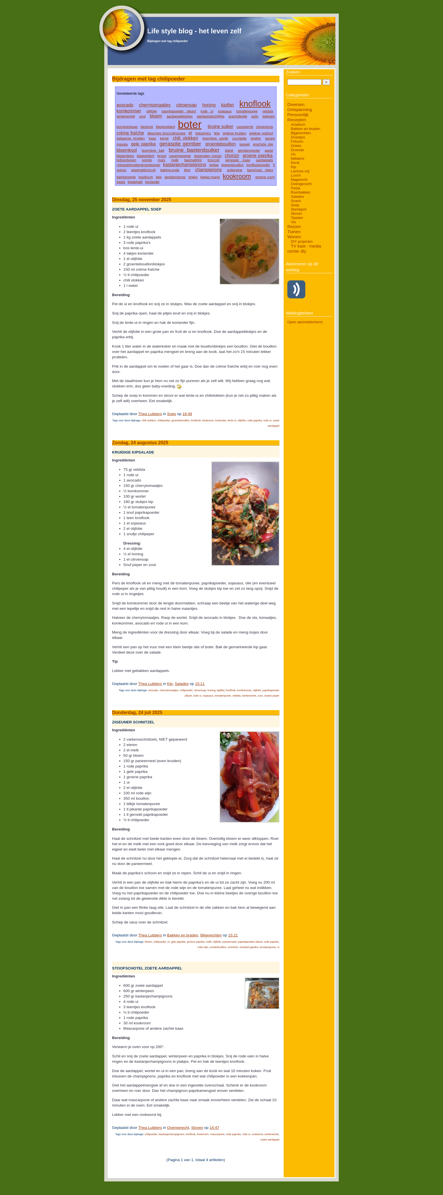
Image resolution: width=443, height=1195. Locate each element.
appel (269, 151)
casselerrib (244, 127)
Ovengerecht (178, 1127)
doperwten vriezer (208, 156)
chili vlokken (185, 138)
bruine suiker (220, 126)
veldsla (267, 111)
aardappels (264, 160)
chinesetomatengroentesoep (138, 165)
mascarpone (217, 1134)
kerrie (164, 138)
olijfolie (151, 111)
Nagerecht (299, 179)
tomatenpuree (247, 111)
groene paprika (258, 155)
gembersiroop (175, 177)
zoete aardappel (269, 1139)
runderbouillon (218, 947)
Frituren (297, 141)
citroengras (264, 127)
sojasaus (224, 111)
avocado (125, 105)
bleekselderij (165, 127)
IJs (293, 154)
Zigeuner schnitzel (133, 722)
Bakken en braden (182, 935)
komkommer (129, 111)
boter (190, 124)
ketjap (214, 165)
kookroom (237, 176)
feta (217, 133)
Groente (297, 150)
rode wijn (202, 947)
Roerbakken (300, 192)
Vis (293, 222)
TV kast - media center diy (304, 248)
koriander (152, 182)
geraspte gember (180, 144)
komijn (147, 160)
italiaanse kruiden (131, 138)
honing (209, 105)
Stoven (197, 1127)
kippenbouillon (233, 165)
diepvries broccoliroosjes (166, 133)
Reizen (294, 226)
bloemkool (127, 150)
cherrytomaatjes (155, 105)
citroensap (186, 105)
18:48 (187, 414)
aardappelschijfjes (210, 116)
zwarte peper (271, 695)
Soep (171, 414)
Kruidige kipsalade (133, 452)
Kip (170, 684)
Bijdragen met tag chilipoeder (167, 41)
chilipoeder (163, 420)
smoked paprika (249, 947)
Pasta (295, 188)
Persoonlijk (298, 114)
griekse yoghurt (261, 133)
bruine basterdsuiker (194, 150)
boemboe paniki (215, 138)
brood (161, 156)
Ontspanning (299, 109)
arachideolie (238, 116)
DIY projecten (301, 241)
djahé (229, 151)
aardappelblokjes (179, 116)
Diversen (296, 104)
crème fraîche (130, 133)
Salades (182, 684)
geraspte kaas (237, 160)
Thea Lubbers (150, 414)
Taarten (297, 218)
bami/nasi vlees (260, 170)
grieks (193, 177)
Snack (296, 201)
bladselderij (145, 156)
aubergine (234, 170)
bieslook (146, 127)
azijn (254, 116)
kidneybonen (126, 160)
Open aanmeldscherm (305, 322)
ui (278, 947)
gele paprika (143, 144)
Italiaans (297, 158)
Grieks (296, 146)
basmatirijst (193, 160)
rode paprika (254, 420)
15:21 (233, 935)
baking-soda (169, 170)
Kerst (295, 163)
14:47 (214, 1127)
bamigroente (126, 177)
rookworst (257, 1134)
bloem (156, 116)
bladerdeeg (125, 156)
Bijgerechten (211, 935)
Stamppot (298, 209)
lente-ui (232, 420)
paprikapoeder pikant (179, 111)
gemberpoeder (249, 151)
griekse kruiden (234, 133)
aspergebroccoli (143, 170)
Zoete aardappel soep (136, 209)
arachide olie (263, 144)
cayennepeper (180, 156)
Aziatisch (298, 124)
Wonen (294, 236)
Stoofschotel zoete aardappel (147, 968)
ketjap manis (210, 177)
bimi (187, 170)
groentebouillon (220, 144)
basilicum (146, 177)
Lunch (296, 175)
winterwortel (126, 116)
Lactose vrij (300, 171)
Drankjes (298, 137)
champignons (208, 169)
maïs (162, 160)
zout (142, 116)
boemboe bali (153, 151)
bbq (159, 177)
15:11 (200, 684)
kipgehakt (135, 182)
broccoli (214, 160)
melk (175, 160)
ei (190, 133)
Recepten (296, 119)
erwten (256, 138)
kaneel (245, 144)
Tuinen (293, 231)
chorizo (232, 155)
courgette (239, 138)
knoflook (255, 103)
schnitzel (233, 947)
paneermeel (229, 941)
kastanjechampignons (184, 164)
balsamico (203, 133)
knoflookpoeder (258, 165)
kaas (152, 138)
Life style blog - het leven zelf (194, 31)
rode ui (207, 111)
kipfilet (227, 105)
